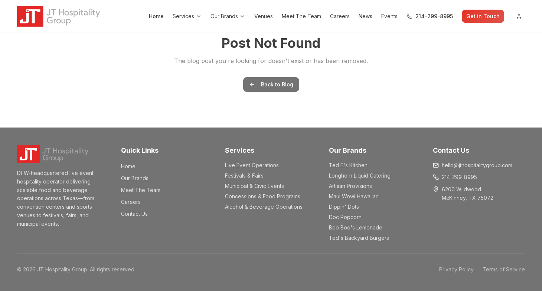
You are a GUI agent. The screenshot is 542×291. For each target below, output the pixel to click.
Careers (340, 16)
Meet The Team (301, 16)
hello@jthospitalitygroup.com (477, 165)
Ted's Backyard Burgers (359, 238)
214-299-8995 (459, 177)
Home (156, 16)
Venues (263, 16)
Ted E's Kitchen (348, 165)
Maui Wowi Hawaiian (354, 196)
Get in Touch (483, 16)
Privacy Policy (456, 269)
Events (389, 16)
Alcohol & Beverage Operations (264, 207)
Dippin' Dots (344, 207)
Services (187, 16)
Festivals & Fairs (244, 175)
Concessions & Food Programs (262, 196)
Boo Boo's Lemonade (355, 227)
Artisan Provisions (350, 186)
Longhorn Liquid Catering (360, 175)
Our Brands (227, 16)
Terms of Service (504, 269)
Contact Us (134, 214)
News (365, 16)
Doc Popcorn (345, 217)
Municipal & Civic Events (254, 186)
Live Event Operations (252, 165)
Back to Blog (271, 84)
